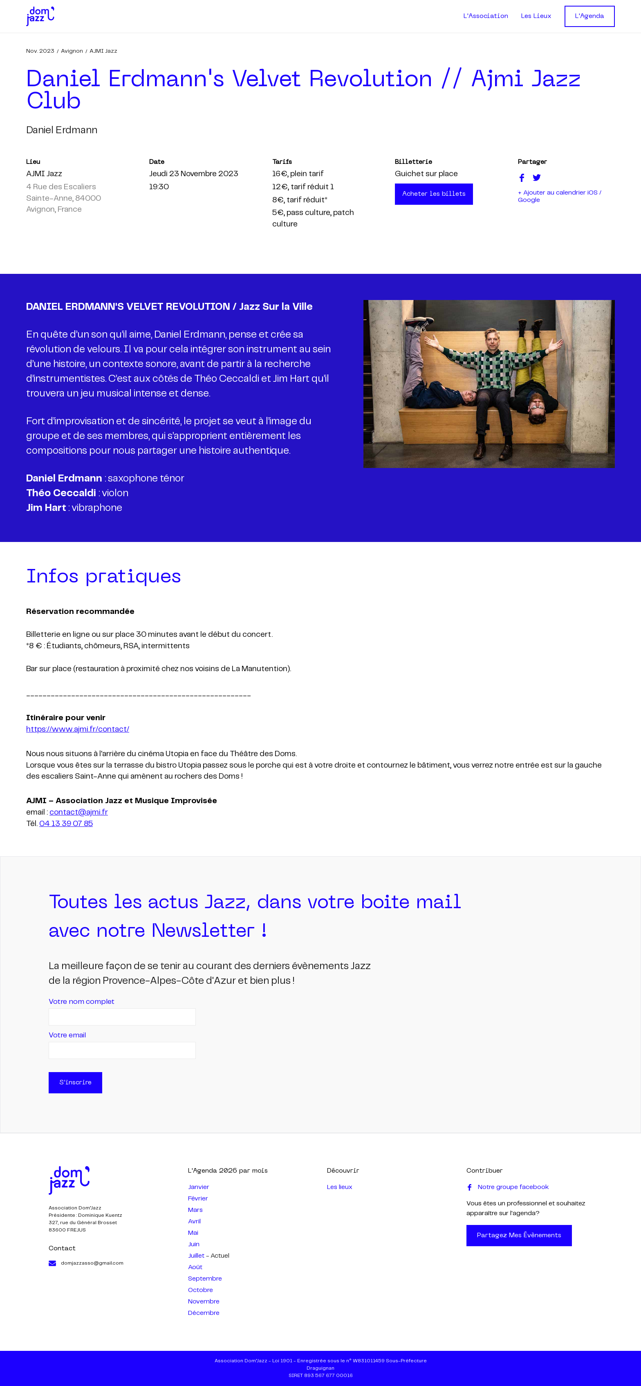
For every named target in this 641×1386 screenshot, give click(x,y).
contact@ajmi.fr (78, 812)
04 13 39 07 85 (66, 824)
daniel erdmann (61, 130)
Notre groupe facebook (507, 1187)
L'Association (486, 16)
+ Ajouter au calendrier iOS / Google (559, 196)
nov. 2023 (40, 51)
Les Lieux (536, 16)
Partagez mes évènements (519, 1235)
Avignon (72, 51)
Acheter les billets (434, 194)
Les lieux (339, 1187)
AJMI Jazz (103, 51)
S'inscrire (75, 1082)
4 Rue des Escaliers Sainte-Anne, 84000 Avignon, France (63, 199)
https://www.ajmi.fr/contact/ (77, 729)
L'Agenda (589, 16)
